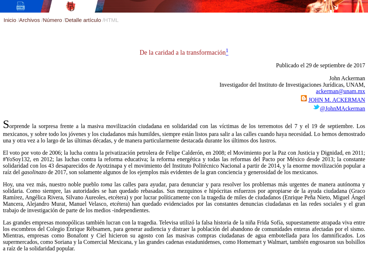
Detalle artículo (83, 20)
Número (53, 20)
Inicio (11, 20)
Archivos (30, 20)
